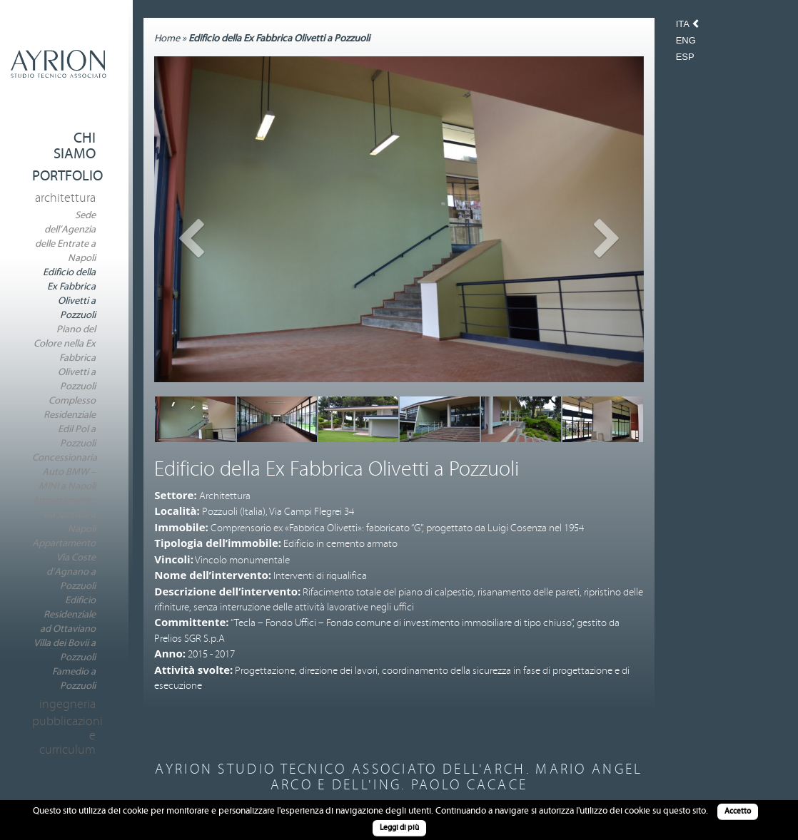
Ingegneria (67, 704)
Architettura (65, 198)
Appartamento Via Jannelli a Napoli (64, 515)
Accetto (737, 811)
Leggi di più (399, 827)
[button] (191, 300)
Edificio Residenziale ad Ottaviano (68, 615)
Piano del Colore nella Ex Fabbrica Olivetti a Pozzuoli (65, 358)
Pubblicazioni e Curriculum (64, 735)
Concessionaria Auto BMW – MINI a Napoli (64, 472)
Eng (686, 41)
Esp (685, 57)
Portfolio (67, 176)
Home (167, 38)
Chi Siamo (75, 146)
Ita (684, 24)
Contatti (65, 774)
